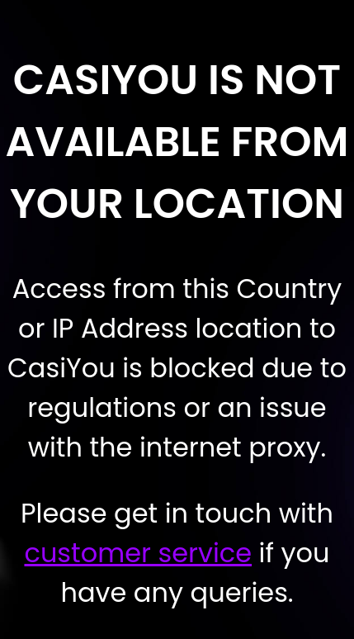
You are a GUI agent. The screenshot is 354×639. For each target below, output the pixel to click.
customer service (138, 552)
